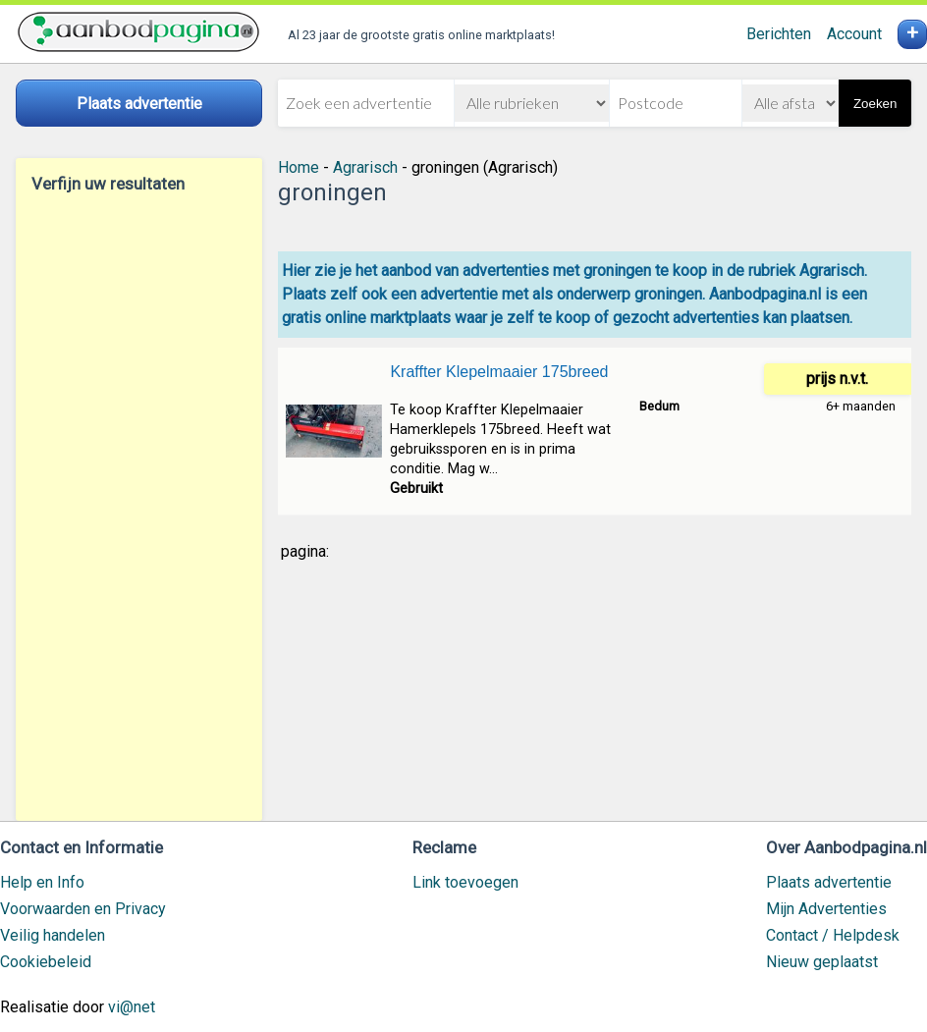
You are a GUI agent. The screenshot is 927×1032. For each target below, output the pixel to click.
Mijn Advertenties (826, 908)
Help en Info (42, 882)
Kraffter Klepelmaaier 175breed (499, 371)
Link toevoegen (465, 882)
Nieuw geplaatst (822, 961)
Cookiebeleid (45, 961)
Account (854, 34)
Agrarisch (365, 167)
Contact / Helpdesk (833, 935)
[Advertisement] (138, 506)
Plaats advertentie (829, 882)
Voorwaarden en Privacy (83, 908)
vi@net (131, 1007)
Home (298, 167)
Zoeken (875, 103)
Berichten (778, 34)
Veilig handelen (52, 935)
